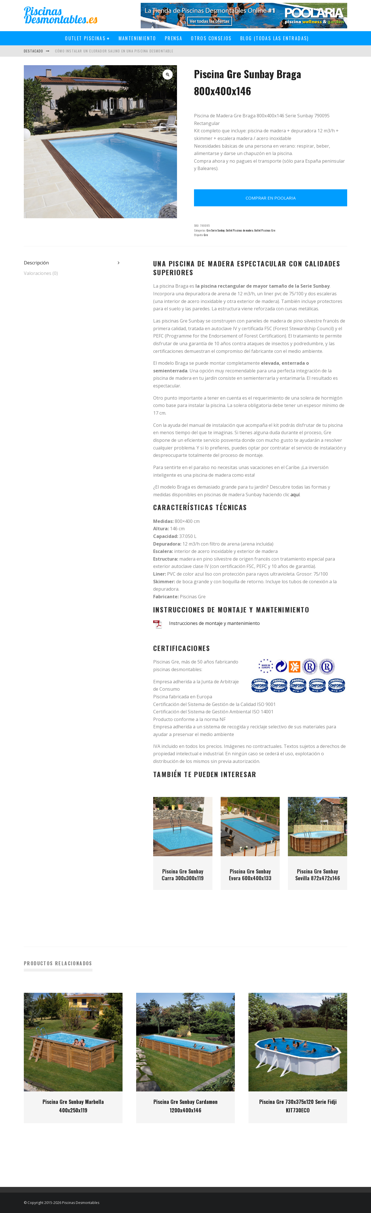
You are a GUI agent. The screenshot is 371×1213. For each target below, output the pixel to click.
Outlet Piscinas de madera (239, 230)
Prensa (173, 38)
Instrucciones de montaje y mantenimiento (214, 623)
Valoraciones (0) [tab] (41, 273)
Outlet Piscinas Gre (264, 230)
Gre (206, 235)
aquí (295, 494)
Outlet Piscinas (85, 38)
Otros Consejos (211, 38)
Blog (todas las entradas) (274, 38)
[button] (168, 74)
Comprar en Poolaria (271, 198)
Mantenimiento (137, 38)
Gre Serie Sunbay (215, 230)
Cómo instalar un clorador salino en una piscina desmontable (114, 50)
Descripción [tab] (36, 263)
